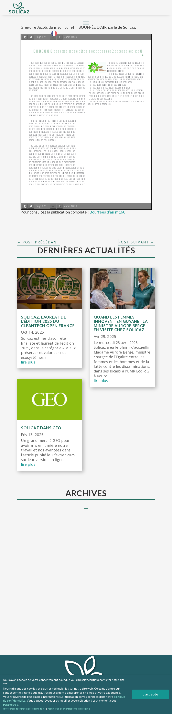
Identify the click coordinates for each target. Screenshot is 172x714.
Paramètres (10, 704)
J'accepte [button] (150, 694)
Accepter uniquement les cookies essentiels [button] (69, 708)
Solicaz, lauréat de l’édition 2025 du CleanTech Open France (48, 321)
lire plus (28, 362)
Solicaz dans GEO (41, 427)
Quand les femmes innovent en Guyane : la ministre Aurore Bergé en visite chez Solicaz (121, 323)
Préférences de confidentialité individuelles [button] (24, 708)
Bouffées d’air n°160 (107, 212)
